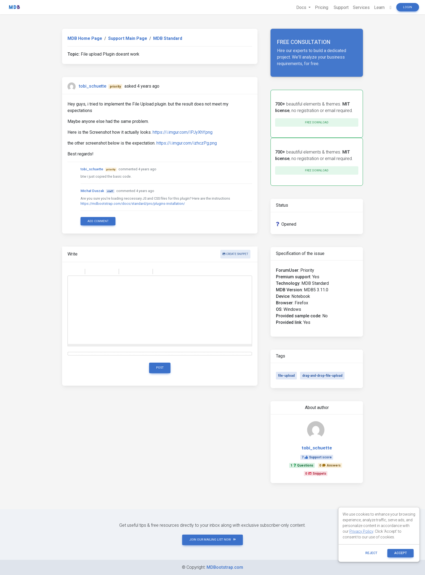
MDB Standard (167, 38)
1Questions (302, 465)
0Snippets (315, 473)
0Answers (330, 465)
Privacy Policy (361, 531)
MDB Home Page (84, 38)
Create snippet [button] (235, 254)
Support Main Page (127, 38)
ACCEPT (400, 553)
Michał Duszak (92, 191)
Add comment (98, 221)
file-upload (286, 376)
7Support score (317, 457)
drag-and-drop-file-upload (322, 376)
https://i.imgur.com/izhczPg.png (186, 143)
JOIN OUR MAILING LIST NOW (212, 539)
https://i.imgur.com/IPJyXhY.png (182, 132)
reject (371, 553)
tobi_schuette (92, 86)
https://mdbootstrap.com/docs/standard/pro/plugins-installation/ (133, 204)
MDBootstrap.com (225, 567)
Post (160, 367)
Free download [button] (317, 122)
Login (407, 7)
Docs (301, 7)
